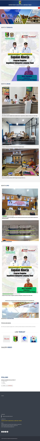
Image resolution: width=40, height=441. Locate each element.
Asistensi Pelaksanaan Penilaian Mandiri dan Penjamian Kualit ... (13, 146)
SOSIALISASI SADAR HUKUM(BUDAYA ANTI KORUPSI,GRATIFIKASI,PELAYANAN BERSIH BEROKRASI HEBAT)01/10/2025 (20, 218)
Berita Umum (4, 216)
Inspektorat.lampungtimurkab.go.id (8, 416)
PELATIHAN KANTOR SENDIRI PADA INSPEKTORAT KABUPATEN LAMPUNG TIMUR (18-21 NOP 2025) (19, 115)
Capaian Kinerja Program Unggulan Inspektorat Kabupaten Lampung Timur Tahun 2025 (20, 68)
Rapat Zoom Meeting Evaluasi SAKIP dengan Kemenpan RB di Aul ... (14, 177)
